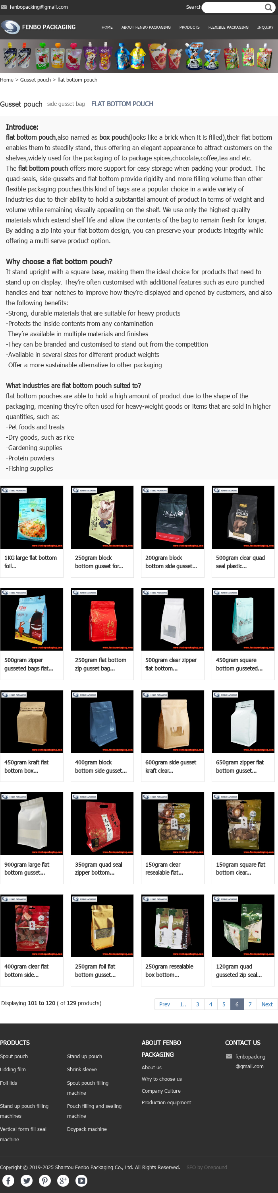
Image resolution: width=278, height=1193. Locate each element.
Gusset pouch (35, 79)
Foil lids (8, 1083)
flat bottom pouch (77, 79)
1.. (183, 1004)
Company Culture (161, 1091)
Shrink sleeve (82, 1069)
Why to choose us (162, 1079)
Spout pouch (14, 1056)
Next (267, 1004)
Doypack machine (87, 1129)
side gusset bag (66, 103)
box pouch (114, 137)
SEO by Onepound (207, 1167)
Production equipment (166, 1102)
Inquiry (265, 27)
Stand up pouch (84, 1056)
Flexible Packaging (228, 27)
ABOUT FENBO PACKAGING (146, 27)
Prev (164, 1004)
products (190, 27)
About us (152, 1067)
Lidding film (13, 1069)
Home (107, 27)
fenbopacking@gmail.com (39, 7)
